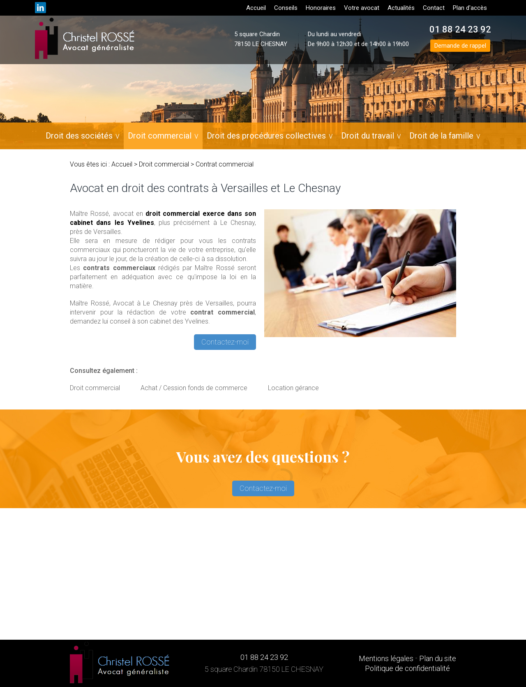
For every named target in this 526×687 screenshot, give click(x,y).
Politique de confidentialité (407, 668)
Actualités (401, 8)
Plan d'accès (470, 8)
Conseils (286, 8)
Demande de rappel (460, 45)
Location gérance (293, 388)
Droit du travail (367, 136)
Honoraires (321, 8)
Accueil (256, 8)
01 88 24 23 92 (460, 29)
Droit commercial (159, 136)
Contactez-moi (225, 342)
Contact (434, 8)
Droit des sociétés (79, 136)
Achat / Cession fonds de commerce (194, 388)
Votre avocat (361, 8)
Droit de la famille (441, 136)
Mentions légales (386, 658)
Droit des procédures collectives (266, 136)
